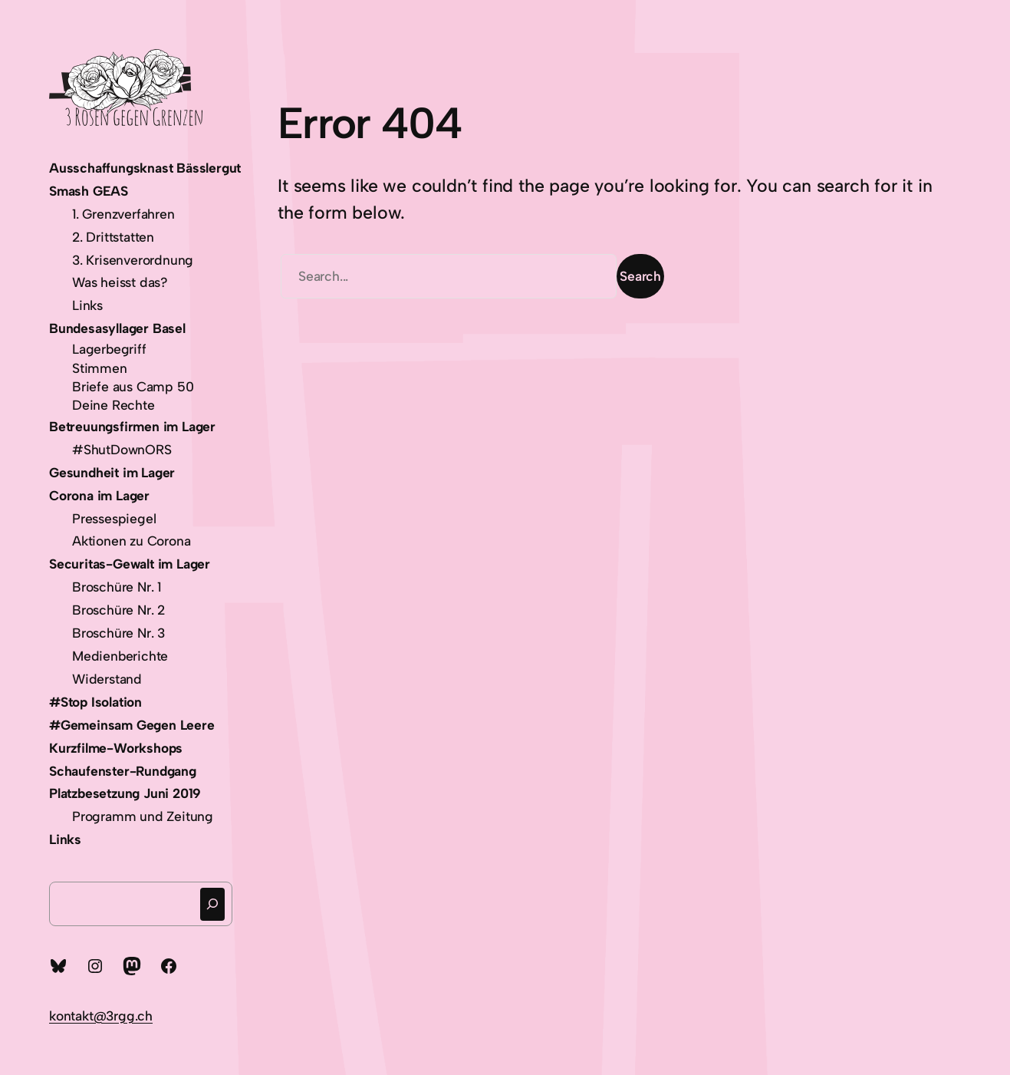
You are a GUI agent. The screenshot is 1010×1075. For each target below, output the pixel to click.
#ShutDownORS (122, 449)
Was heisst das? (120, 282)
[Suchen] (212, 904)
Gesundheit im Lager (112, 472)
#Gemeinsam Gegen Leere (132, 725)
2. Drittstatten (113, 237)
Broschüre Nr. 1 (116, 587)
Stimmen (99, 368)
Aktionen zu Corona (131, 541)
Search (640, 276)
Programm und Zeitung (142, 816)
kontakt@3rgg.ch (101, 1015)
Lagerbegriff (109, 349)
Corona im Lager (99, 495)
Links (87, 305)
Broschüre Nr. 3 (118, 633)
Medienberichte (120, 656)
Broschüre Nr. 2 (118, 610)
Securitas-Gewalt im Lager (129, 564)
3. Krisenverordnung (132, 260)
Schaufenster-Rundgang (122, 771)
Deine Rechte (113, 405)
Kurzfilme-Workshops (116, 748)
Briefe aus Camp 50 (132, 386)
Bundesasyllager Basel (117, 328)
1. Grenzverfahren (123, 214)
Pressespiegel (114, 518)
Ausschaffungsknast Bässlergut (145, 168)
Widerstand (107, 679)
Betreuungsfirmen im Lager (132, 426)
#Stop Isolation (95, 702)
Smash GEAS (88, 191)
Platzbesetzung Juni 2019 (125, 793)
